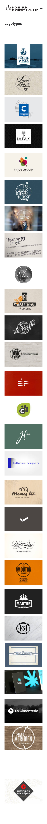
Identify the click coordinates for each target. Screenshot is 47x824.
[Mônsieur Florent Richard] (22, 8)
